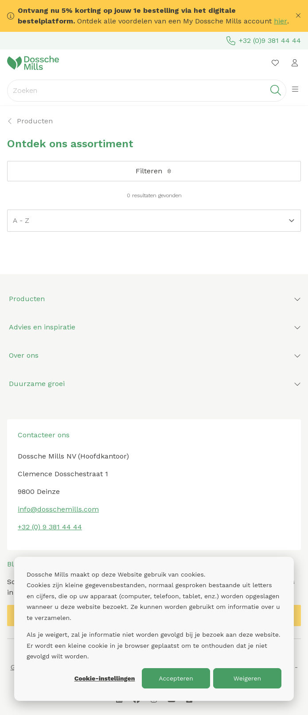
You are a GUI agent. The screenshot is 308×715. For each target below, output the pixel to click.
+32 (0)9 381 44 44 (263, 40)
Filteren (154, 171)
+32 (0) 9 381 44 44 (50, 527)
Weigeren (247, 678)
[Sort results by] (154, 221)
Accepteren (176, 678)
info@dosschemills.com (58, 509)
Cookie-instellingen (104, 678)
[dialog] (154, 629)
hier (280, 21)
